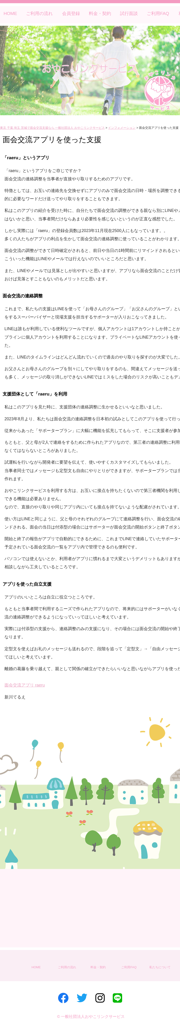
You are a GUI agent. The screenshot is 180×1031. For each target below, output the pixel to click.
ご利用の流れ (39, 13)
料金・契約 (100, 13)
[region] (90, 70)
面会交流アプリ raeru (24, 685)
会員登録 (71, 13)
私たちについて (160, 967)
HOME (10, 13)
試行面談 (129, 13)
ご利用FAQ (158, 13)
